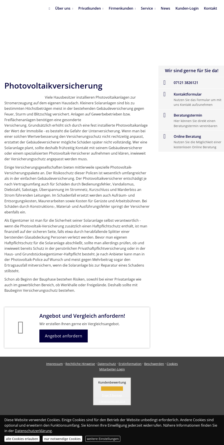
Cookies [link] (172, 364)
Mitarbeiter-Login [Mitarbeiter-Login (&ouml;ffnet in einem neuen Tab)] (112, 369)
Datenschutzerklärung (33, 430)
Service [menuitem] (147, 8)
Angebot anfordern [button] (63, 336)
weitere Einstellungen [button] (103, 439)
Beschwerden (154, 364)
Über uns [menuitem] (62, 8)
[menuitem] (49, 8)
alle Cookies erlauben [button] (22, 439)
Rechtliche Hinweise (80, 364)
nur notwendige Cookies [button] (62, 439)
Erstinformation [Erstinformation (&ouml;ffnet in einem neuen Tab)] (130, 364)
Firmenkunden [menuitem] (121, 8)
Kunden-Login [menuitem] (187, 8)
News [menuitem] (165, 8)
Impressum (54, 364)
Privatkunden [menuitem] (89, 8)
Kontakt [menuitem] (210, 8)
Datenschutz (107, 364)
